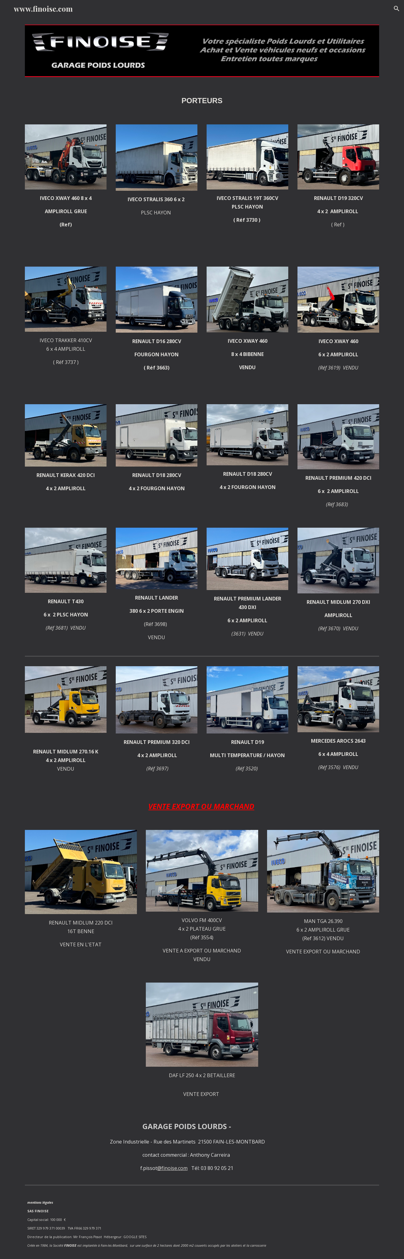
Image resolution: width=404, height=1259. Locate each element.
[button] (396, 8)
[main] (202, 101)
